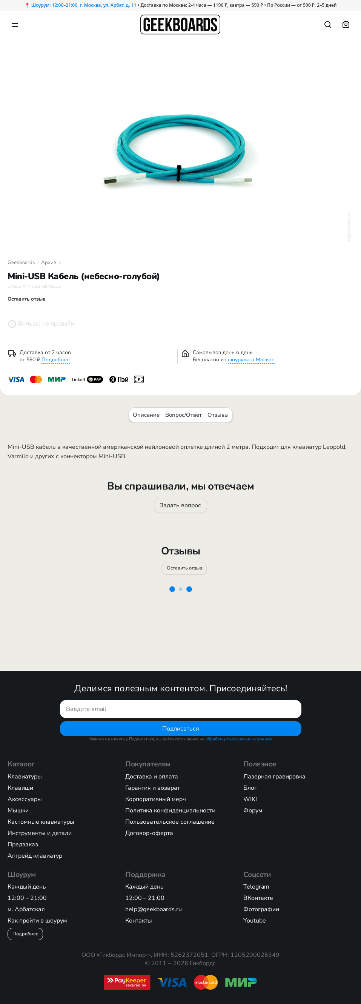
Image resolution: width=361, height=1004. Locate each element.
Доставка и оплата (151, 776)
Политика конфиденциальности (170, 810)
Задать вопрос (180, 505)
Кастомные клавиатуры (41, 822)
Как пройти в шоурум (37, 920)
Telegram (256, 887)
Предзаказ (23, 844)
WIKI (250, 799)
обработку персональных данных (239, 739)
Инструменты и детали (40, 833)
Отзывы (218, 415)
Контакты (138, 920)
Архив (48, 262)
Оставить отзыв (184, 567)
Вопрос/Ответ (183, 415)
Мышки (18, 810)
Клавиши (20, 788)
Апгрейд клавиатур (35, 856)
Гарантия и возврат (152, 788)
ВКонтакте (258, 898)
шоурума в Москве (251, 359)
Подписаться (180, 728)
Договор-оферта (149, 833)
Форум (253, 810)
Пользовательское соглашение (170, 822)
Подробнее (55, 359)
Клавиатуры (25, 776)
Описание (146, 415)
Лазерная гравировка (274, 776)
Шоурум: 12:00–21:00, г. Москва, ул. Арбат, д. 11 (84, 5)
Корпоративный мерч (155, 799)
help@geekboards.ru (153, 909)
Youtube (254, 920)
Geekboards (21, 262)
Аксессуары (25, 799)
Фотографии (261, 909)
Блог (250, 788)
